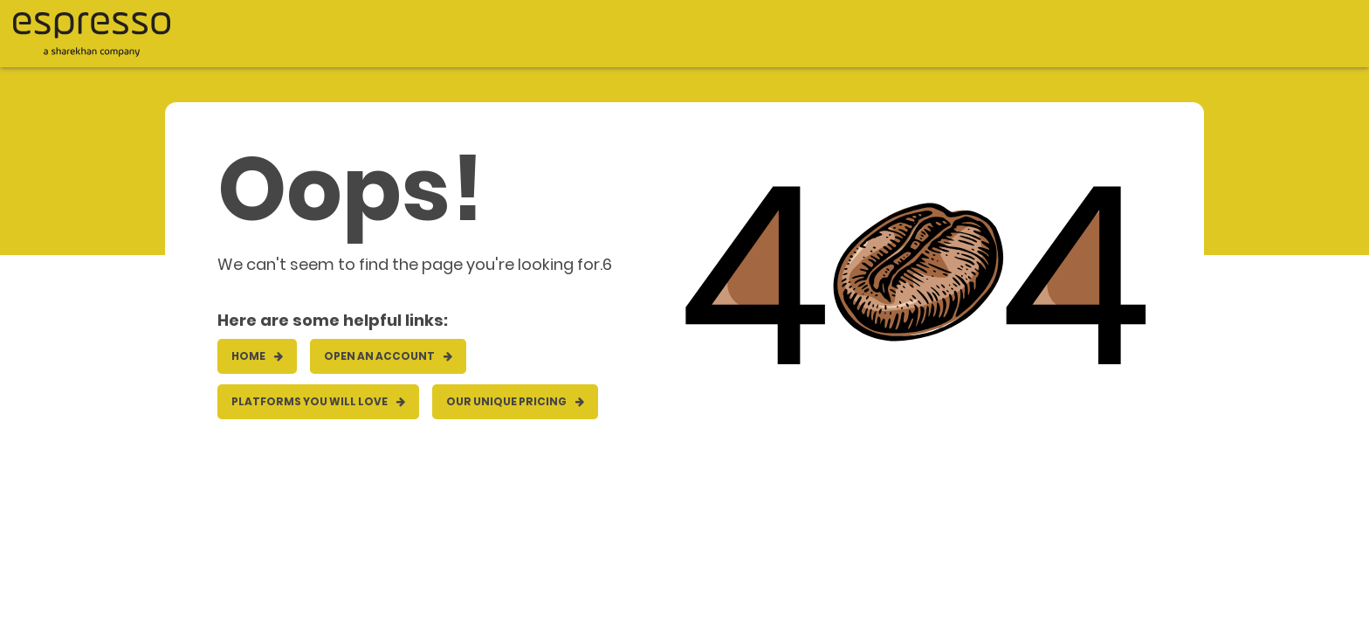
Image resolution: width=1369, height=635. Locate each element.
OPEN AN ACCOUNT (388, 356)
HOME (257, 356)
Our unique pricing (515, 401)
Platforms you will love (318, 401)
